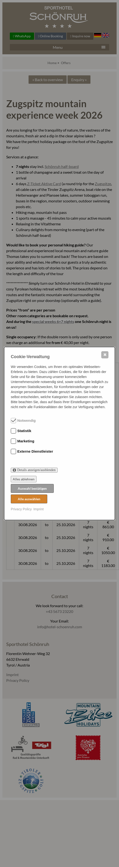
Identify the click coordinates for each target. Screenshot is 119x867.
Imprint (38, 509)
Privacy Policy (21, 509)
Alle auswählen (29, 499)
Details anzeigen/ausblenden (36, 470)
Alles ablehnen (24, 479)
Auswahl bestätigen (32, 488)
